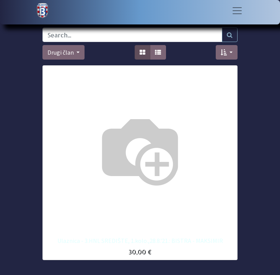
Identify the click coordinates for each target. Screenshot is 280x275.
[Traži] (230, 35)
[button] (227, 52)
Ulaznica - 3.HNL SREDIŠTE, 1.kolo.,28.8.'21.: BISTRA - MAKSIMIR (140, 240)
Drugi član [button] (61, 52)
